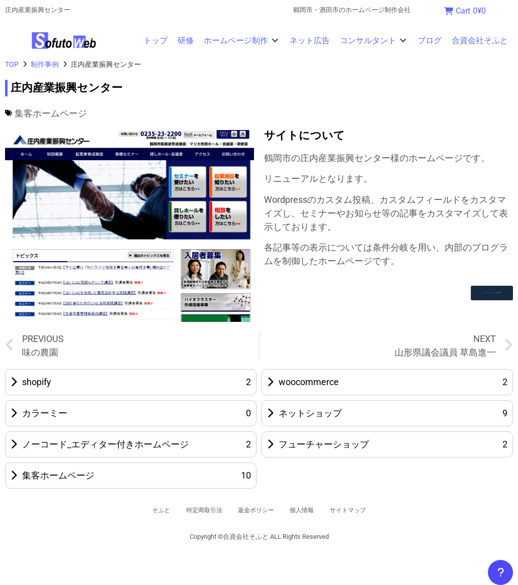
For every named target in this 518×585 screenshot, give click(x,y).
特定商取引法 (193, 510)
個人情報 (311, 510)
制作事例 (45, 64)
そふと (141, 510)
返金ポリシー (255, 510)
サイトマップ (366, 510)
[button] (242, 40)
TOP (12, 64)
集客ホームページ (51, 113)
